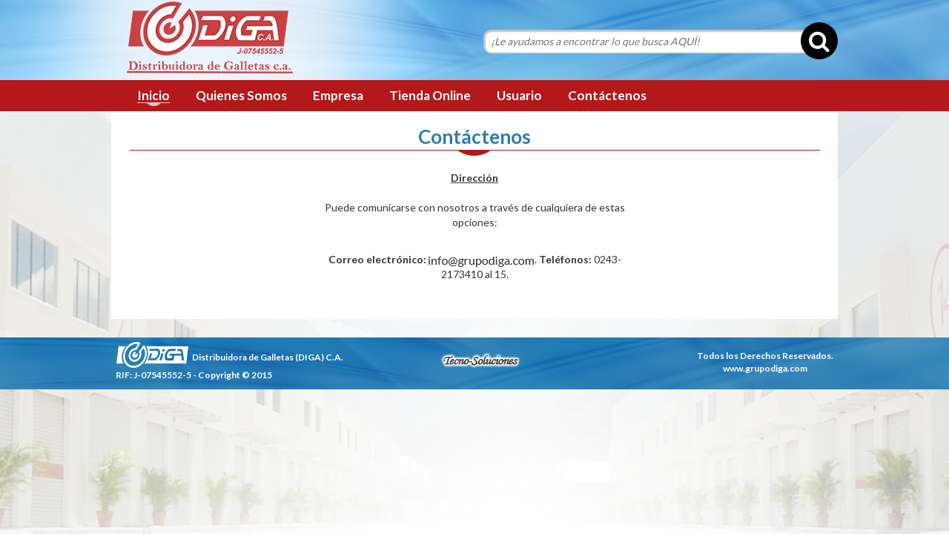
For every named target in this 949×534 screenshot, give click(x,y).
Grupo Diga (209, 38)
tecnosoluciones (480, 360)
